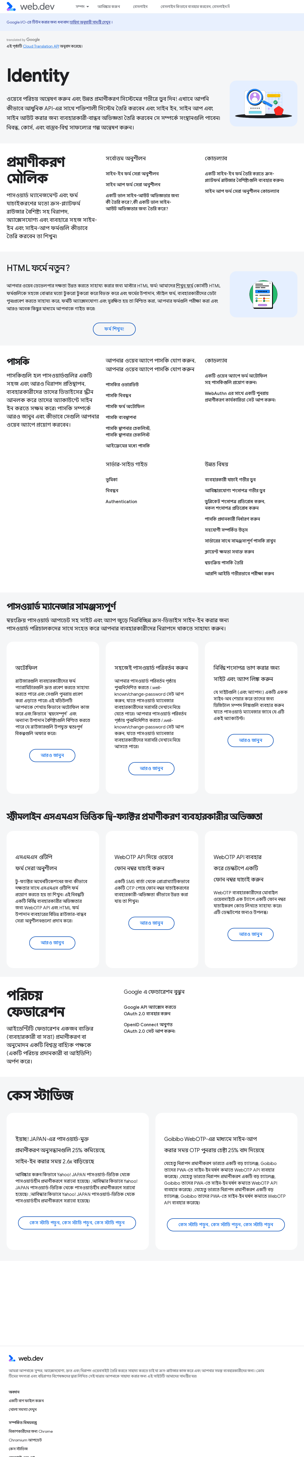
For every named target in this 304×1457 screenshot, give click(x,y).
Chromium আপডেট (25, 1440)
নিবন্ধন (112, 491)
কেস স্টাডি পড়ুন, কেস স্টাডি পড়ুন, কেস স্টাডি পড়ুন (77, 1223)
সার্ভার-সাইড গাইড (126, 464)
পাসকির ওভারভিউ (122, 385)
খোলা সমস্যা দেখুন (23, 1409)
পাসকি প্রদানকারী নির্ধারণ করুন (232, 519)
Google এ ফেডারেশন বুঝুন (154, 992)
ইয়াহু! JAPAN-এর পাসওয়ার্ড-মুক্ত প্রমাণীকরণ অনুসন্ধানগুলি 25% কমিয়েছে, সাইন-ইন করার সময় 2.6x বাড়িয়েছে (60, 1150)
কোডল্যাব (216, 158)
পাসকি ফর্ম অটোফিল (125, 406)
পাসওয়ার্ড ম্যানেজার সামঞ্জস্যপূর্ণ (61, 606)
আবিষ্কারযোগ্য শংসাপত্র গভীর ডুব (235, 491)
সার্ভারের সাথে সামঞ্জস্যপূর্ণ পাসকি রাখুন (240, 541)
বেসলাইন (140, 6)
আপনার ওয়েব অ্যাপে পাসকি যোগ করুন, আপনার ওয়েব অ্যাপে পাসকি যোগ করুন (151, 365)
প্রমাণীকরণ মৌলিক (35, 170)
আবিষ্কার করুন (109, 6)
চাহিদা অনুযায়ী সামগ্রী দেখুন (90, 22)
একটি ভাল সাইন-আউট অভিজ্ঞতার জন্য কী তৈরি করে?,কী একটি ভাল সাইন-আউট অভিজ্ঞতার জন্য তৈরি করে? (142, 202)
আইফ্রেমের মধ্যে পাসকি (128, 446)
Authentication (121, 502)
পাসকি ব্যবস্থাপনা (121, 417)
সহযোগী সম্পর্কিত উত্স (226, 530)
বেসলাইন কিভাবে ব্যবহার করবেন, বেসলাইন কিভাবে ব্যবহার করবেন (211, 6)
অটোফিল (26, 668)
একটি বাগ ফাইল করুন (26, 1400)
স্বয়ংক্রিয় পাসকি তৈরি (224, 563)
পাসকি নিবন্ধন (118, 396)
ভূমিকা (111, 480)
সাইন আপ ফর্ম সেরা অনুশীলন (133, 185)
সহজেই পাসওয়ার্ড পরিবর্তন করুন (151, 668)
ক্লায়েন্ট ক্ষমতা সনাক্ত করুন (229, 552)
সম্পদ (80, 6)
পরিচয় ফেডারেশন (35, 1004)
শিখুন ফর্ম (184, 286)
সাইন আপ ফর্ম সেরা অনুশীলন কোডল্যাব (242, 191)
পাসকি (18, 361)
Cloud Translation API (41, 46)
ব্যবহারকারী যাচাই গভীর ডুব (230, 480)
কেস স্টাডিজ (40, 1096)
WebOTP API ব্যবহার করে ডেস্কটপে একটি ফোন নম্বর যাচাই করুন (238, 868)
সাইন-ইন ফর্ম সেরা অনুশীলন (132, 174)
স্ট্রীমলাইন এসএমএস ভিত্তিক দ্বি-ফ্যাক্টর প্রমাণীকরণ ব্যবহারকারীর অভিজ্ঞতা (134, 816)
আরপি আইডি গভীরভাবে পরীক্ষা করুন (239, 574)
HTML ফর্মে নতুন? (38, 268)
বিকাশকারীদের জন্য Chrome (31, 1431)
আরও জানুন (52, 755)
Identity (38, 75)
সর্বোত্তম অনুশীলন (126, 158)
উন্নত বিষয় (216, 464)
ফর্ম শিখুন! (114, 329)
